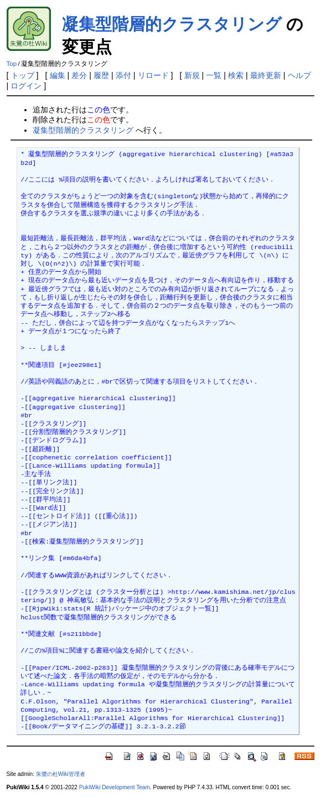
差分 (79, 75)
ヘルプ (299, 75)
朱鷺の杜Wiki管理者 (60, 774)
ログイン (26, 85)
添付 (123, 75)
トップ (22, 75)
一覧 (213, 75)
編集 (57, 75)
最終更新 (265, 75)
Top (12, 63)
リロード (153, 75)
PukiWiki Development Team (114, 787)
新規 (192, 75)
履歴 (101, 75)
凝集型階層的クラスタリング (172, 24)
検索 (236, 75)
